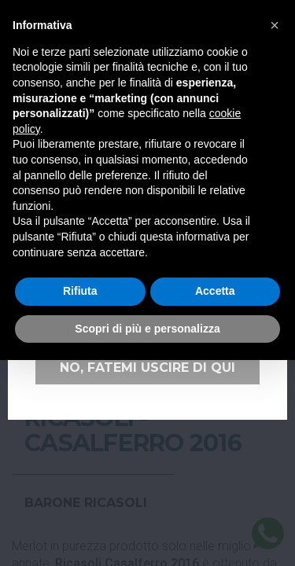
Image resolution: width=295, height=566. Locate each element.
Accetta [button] (215, 291)
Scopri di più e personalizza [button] (147, 328)
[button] (274, 25)
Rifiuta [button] (80, 291)
